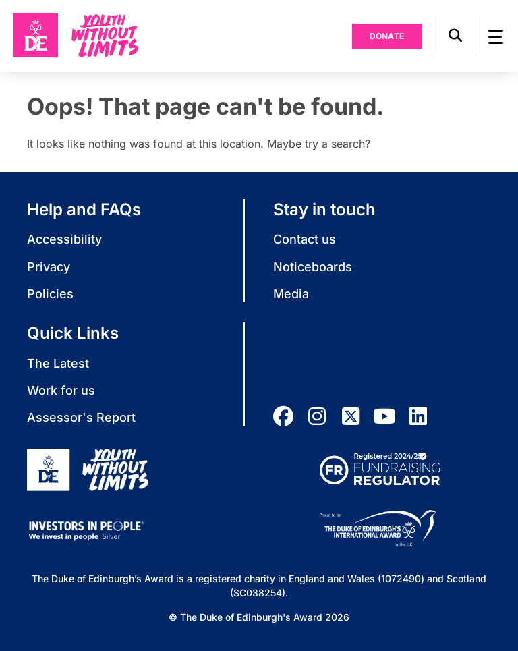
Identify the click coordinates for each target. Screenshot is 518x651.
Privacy (48, 267)
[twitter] (351, 416)
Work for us (61, 390)
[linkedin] (418, 416)
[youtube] (384, 416)
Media (291, 294)
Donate (387, 36)
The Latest (58, 363)
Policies (50, 294)
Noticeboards (312, 267)
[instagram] (317, 416)
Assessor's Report (81, 417)
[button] (455, 36)
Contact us (304, 239)
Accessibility (64, 239)
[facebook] (283, 416)
